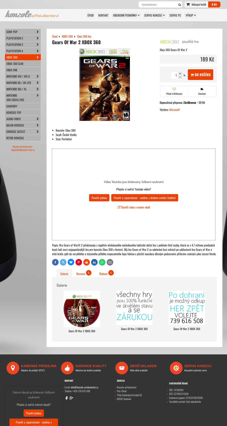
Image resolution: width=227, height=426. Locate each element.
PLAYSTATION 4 (23, 51)
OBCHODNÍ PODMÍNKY (126, 15)
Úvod (90, 15)
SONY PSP (23, 32)
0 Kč (214, 4)
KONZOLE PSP (13, 112)
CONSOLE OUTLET (23, 131)
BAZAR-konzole (23, 125)
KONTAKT (103, 15)
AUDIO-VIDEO (23, 119)
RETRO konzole (15, 138)
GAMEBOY (11, 106)
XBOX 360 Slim (14, 63)
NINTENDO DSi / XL (23, 89)
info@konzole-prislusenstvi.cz (84, 387)
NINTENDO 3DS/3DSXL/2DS (23, 97)
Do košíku (200, 74)
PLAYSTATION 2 (23, 38)
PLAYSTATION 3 (23, 44)
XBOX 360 (23, 57)
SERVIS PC (175, 15)
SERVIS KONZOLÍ (154, 15)
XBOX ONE (11, 70)
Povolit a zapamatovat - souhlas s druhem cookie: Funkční (145, 198)
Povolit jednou (99, 198)
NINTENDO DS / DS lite (23, 83)
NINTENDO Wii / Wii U (23, 76)
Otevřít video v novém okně (133, 207)
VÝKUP (191, 15)
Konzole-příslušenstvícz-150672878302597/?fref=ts (23, 148)
